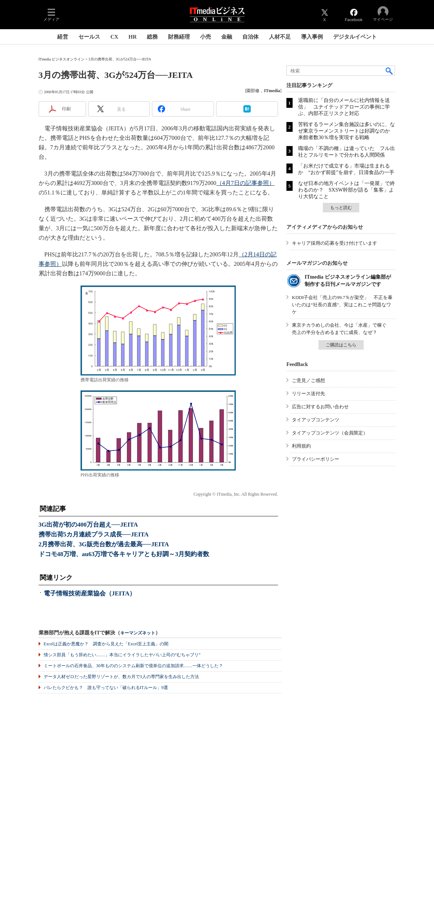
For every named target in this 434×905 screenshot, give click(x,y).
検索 (389, 71)
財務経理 (179, 37)
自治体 (250, 37)
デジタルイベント (355, 37)
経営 (62, 37)
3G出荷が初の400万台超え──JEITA (88, 524)
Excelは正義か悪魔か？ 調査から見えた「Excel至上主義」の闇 (106, 643)
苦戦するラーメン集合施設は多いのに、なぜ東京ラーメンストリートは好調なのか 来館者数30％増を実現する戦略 (346, 131)
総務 (152, 37)
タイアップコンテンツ (315, 419)
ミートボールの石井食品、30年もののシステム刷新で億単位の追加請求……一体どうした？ (133, 665)
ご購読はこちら (341, 344)
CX (114, 37)
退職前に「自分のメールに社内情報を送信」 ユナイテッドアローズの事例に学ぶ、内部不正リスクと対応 (344, 107)
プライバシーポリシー (315, 459)
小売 (205, 37)
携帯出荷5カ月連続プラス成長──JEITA (94, 534)
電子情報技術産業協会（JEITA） (90, 593)
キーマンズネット (137, 633)
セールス (89, 37)
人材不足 (280, 37)
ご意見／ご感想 (308, 380)
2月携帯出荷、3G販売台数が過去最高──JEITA (104, 544)
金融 (226, 37)
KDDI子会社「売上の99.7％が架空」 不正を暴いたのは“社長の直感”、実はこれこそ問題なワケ (342, 305)
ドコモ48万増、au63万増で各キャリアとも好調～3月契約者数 (124, 554)
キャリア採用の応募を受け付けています (334, 243)
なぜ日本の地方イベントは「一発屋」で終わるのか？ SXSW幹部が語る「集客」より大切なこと (346, 190)
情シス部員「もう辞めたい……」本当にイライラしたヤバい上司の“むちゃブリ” (122, 654)
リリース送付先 (308, 393)
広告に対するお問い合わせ (320, 406)
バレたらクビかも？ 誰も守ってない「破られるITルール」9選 (106, 687)
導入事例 (312, 37)
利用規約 (301, 446)
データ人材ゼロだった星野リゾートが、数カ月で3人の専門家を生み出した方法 (121, 676)
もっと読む (341, 207)
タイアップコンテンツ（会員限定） (330, 433)
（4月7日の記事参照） (245, 183)
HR (133, 37)
